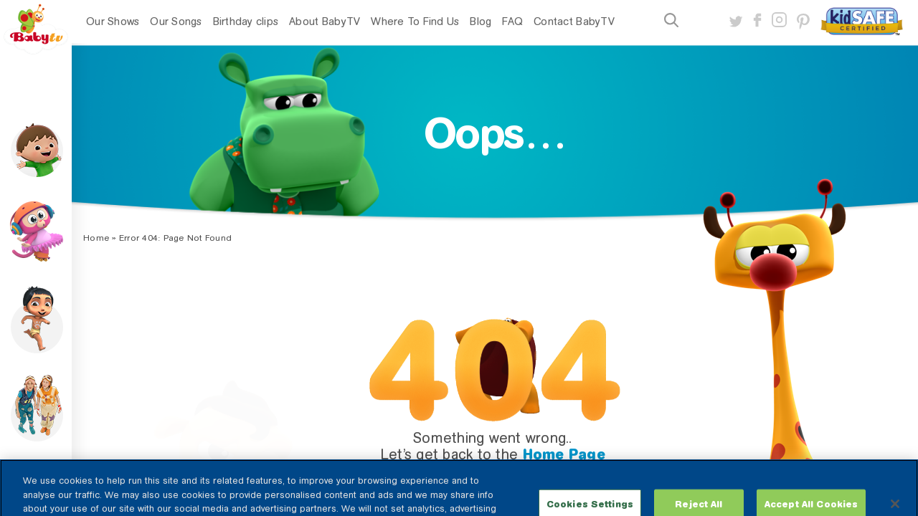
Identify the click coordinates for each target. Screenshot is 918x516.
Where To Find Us (415, 21)
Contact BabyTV (574, 21)
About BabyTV (324, 21)
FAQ (512, 21)
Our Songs (176, 21)
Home (96, 238)
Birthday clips (246, 21)
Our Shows (112, 21)
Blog (480, 21)
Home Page (564, 454)
